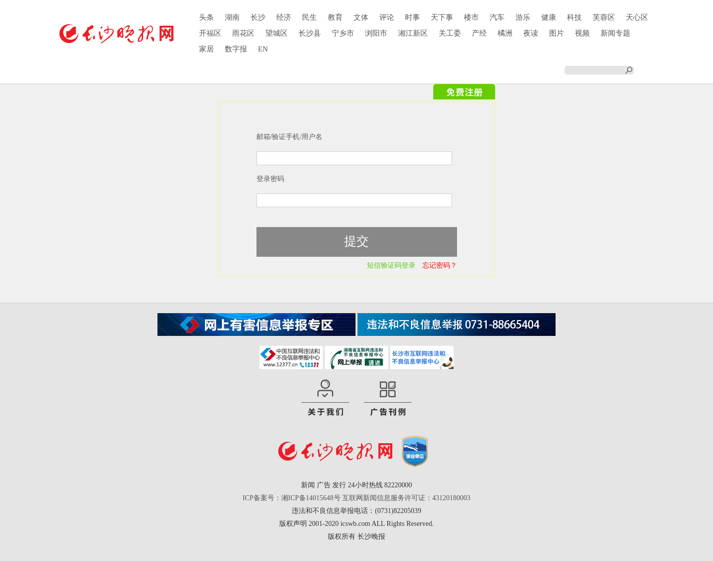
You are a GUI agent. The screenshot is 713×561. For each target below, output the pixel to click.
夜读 (530, 33)
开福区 (210, 33)
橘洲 (505, 33)
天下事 (442, 17)
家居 (206, 49)
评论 (386, 17)
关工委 (450, 33)
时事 (412, 17)
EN (263, 49)
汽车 (497, 17)
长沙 (258, 17)
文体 (361, 17)
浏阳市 (376, 33)
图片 (556, 33)
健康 (548, 17)
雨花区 (243, 33)
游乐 (522, 17)
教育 (335, 17)
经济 (283, 17)
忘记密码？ (439, 265)
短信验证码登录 (391, 265)
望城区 (276, 33)
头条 (206, 17)
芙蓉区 (604, 17)
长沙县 (310, 33)
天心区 (637, 17)
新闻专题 (615, 33)
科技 (574, 17)
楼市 (471, 17)
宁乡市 (343, 33)
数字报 (236, 49)
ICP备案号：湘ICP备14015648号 (292, 498)
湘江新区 (413, 33)
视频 (582, 33)
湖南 (232, 17)
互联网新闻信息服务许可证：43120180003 (406, 498)
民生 (309, 17)
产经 (479, 33)
